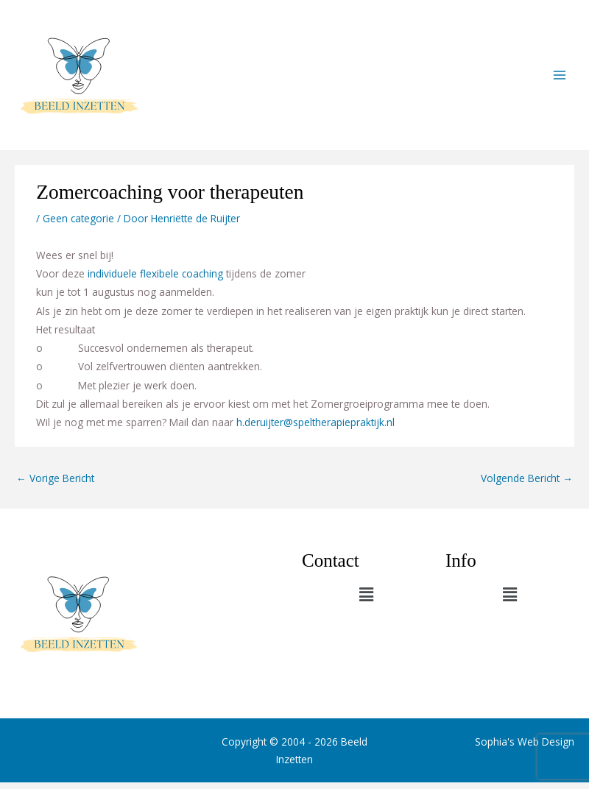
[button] (365, 601)
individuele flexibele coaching (155, 280)
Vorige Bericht (55, 485)
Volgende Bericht (527, 485)
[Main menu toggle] (560, 78)
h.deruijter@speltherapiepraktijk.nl (315, 429)
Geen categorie (78, 225)
